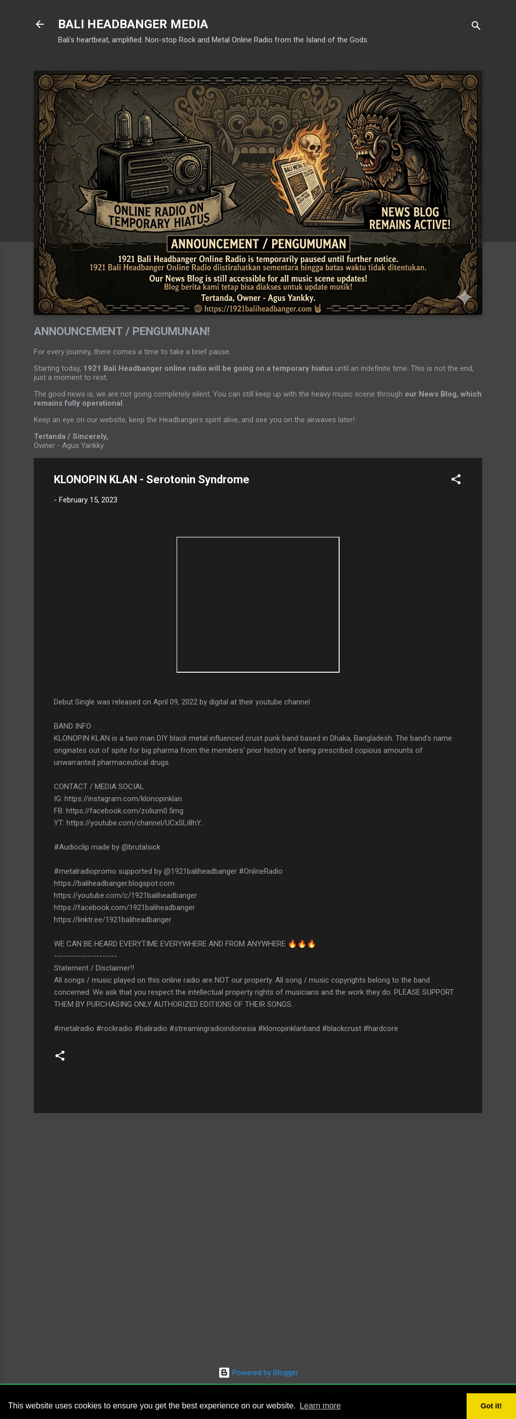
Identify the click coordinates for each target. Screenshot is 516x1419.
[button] (456, 481)
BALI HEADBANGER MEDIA (133, 24)
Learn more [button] (320, 1405)
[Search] (476, 27)
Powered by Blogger (258, 1372)
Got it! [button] (491, 1406)
